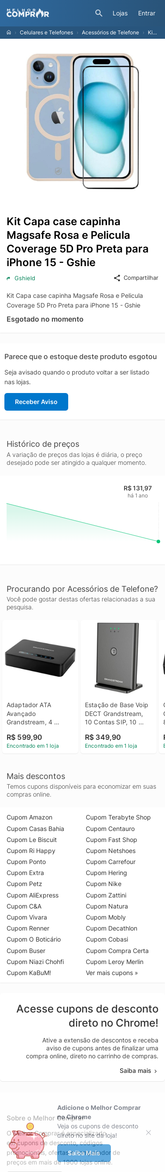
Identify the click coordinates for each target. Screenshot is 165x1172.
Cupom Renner (28, 928)
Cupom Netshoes (111, 850)
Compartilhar (135, 278)
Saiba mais (139, 1070)
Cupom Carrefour (111, 861)
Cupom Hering (106, 872)
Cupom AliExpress (33, 895)
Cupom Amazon (29, 817)
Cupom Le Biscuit (32, 839)
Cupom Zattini (106, 895)
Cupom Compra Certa (117, 950)
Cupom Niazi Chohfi (35, 961)
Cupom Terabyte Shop (118, 817)
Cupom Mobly (106, 917)
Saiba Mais (84, 1153)
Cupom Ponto (26, 861)
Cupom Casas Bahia (35, 828)
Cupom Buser (26, 950)
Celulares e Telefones (46, 32)
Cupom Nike (103, 883)
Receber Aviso (36, 401)
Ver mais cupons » (112, 972)
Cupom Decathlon (111, 928)
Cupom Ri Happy (31, 850)
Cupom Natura (107, 906)
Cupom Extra (25, 872)
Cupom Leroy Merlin (114, 961)
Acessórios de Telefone (110, 32)
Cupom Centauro (110, 828)
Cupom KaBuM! (29, 972)
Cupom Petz (24, 883)
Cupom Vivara (27, 917)
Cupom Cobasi (107, 939)
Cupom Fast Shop (111, 839)
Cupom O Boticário (34, 939)
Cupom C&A (24, 906)
